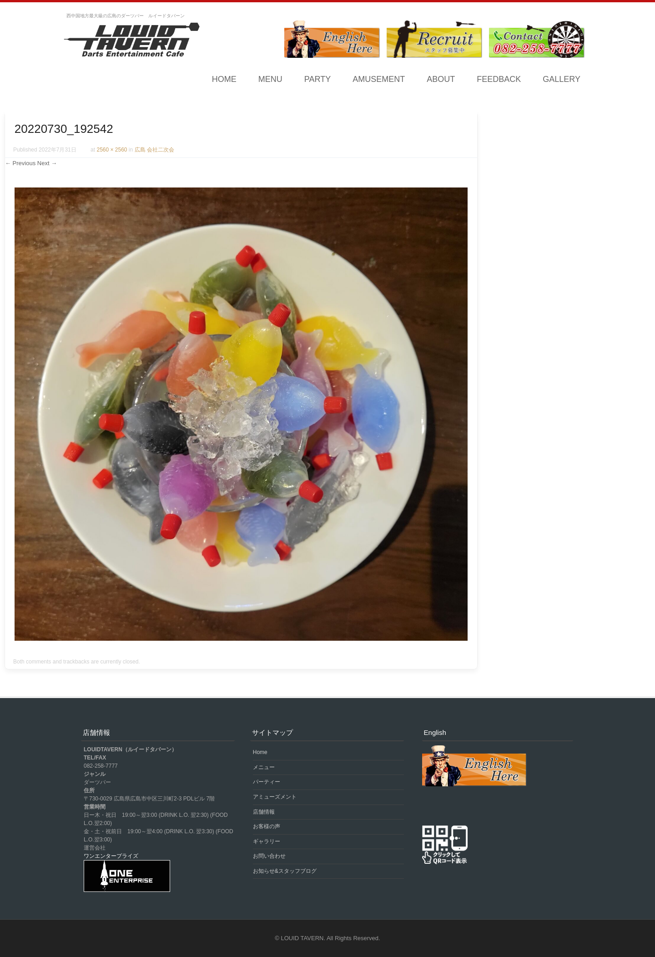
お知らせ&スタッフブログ (285, 871)
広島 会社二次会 (154, 150)
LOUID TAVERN (302, 938)
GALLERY (561, 79)
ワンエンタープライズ (111, 856)
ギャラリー (266, 841)
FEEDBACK (499, 79)
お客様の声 (266, 826)
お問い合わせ (269, 856)
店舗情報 (264, 812)
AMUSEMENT (379, 79)
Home (224, 79)
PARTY (317, 79)
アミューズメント (275, 797)
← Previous (20, 163)
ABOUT (441, 79)
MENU (270, 79)
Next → (47, 163)
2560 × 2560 (111, 150)
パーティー (266, 782)
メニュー (264, 767)
